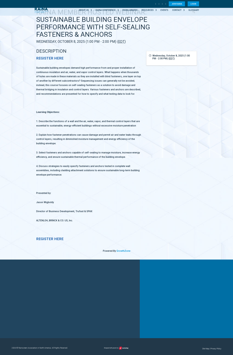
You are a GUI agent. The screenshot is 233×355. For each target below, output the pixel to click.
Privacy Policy (215, 349)
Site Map (205, 349)
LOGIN (193, 4)
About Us (84, 10)
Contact (177, 10)
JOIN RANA (177, 4)
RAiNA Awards (130, 10)
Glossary (193, 10)
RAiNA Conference (106, 10)
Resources (148, 10)
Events (164, 10)
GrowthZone (123, 250)
